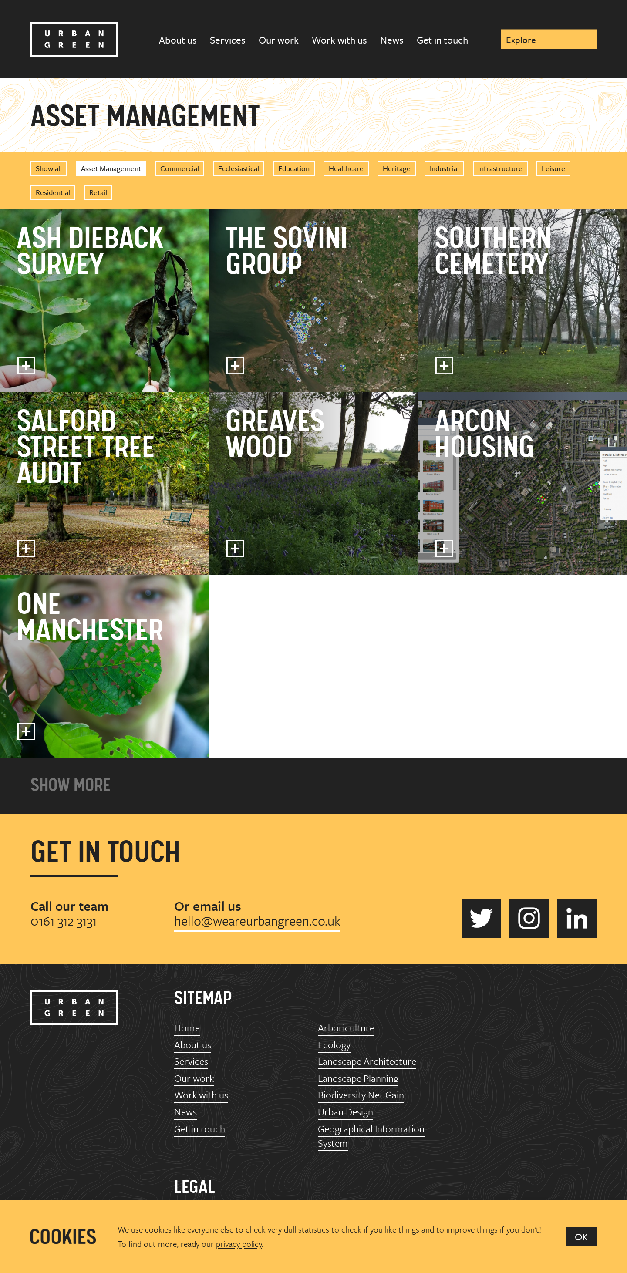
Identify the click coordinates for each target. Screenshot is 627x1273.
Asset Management (111, 168)
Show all (49, 168)
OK (581, 1236)
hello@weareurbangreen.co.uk (257, 920)
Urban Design (345, 1112)
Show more (70, 785)
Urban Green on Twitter (481, 918)
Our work (279, 40)
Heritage (397, 168)
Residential (53, 192)
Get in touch (442, 40)
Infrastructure (500, 168)
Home (187, 1027)
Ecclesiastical (238, 168)
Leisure (553, 168)
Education (294, 168)
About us (178, 40)
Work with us (339, 40)
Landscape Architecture (367, 1061)
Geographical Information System (371, 1136)
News (392, 40)
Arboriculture (346, 1027)
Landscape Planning (358, 1078)
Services (228, 40)
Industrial (444, 168)
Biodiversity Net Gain (361, 1095)
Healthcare (346, 168)
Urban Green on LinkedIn (577, 918)
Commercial (179, 168)
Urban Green (74, 39)
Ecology (334, 1044)
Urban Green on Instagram (529, 918)
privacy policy (239, 1243)
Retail (98, 192)
